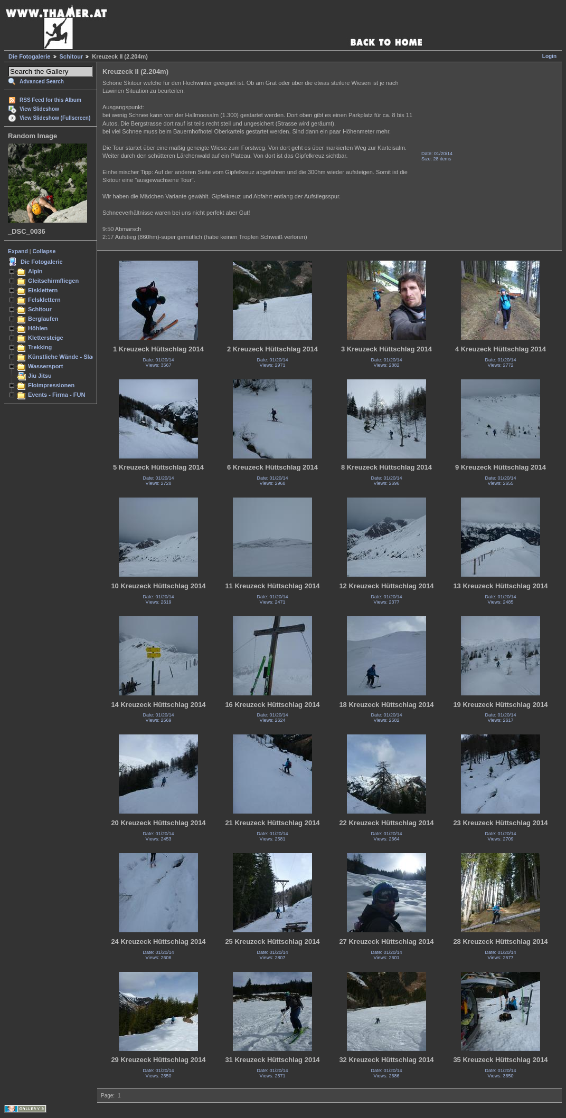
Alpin (35, 271)
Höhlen (38, 328)
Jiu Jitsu (40, 375)
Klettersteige (45, 338)
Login (549, 56)
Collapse (44, 251)
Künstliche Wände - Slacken (67, 356)
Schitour (71, 56)
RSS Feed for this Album (50, 100)
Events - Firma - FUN (56, 394)
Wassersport (45, 366)
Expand (18, 251)
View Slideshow (39, 109)
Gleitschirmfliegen (53, 281)
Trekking (40, 347)
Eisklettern (43, 290)
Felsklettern (44, 300)
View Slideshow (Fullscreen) (55, 118)
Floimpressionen (51, 385)
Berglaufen (43, 319)
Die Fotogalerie (29, 56)
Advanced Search (42, 81)
